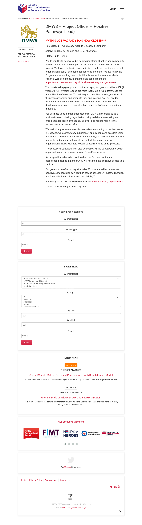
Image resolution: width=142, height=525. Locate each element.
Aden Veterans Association (69, 278)
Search (71, 240)
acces (69, 304)
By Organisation (71, 219)
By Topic (71, 292)
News (37, 18)
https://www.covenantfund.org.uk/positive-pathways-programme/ (80, 82)
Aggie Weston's (69, 286)
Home (31, 18)
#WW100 (69, 299)
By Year (71, 310)
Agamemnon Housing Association (69, 283)
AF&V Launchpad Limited (69, 281)
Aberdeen (69, 302)
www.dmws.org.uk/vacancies (107, 181)
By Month (71, 320)
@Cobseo (67, 467)
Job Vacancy (23, 61)
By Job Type (71, 229)
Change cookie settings (76, 507)
